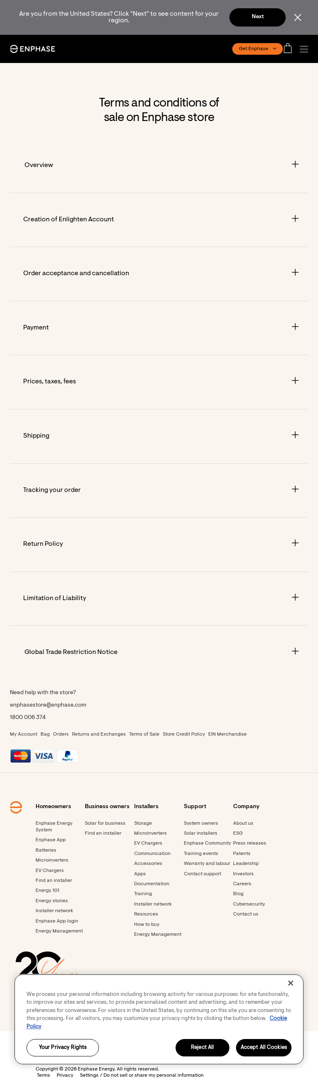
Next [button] (258, 17)
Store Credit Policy (184, 734)
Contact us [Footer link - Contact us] (245, 914)
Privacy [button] (65, 1075)
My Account (23, 734)
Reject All (202, 1048)
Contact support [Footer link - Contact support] (202, 874)
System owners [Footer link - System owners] (201, 823)
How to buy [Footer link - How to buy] (146, 924)
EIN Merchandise (227, 734)
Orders (61, 734)
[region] (159, 1019)
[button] (306, 49)
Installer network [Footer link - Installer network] (54, 910)
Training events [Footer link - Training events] (201, 853)
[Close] (291, 983)
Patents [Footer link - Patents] (242, 853)
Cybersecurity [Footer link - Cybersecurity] (249, 904)
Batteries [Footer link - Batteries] (46, 850)
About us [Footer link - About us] (243, 823)
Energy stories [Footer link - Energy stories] (52, 901)
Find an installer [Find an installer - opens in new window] (103, 833)
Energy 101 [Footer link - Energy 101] (47, 890)
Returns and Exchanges (99, 734)
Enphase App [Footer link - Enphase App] (51, 840)
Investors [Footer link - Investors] (243, 874)
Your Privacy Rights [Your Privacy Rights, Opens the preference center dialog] (63, 1048)
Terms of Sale (144, 734)
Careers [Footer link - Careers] (242, 884)
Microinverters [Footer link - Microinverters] (52, 860)
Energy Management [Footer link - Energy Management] (59, 931)
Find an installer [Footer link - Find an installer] (54, 880)
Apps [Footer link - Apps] (140, 874)
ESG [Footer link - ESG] (238, 833)
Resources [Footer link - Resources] (146, 914)
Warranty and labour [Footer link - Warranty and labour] (207, 863)
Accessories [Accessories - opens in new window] (148, 863)
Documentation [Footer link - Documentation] (151, 884)
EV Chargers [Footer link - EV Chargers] (50, 870)
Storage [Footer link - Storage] (143, 823)
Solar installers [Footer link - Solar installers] (200, 833)
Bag (45, 734)
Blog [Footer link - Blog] (238, 893)
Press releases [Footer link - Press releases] (249, 843)
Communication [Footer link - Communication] (152, 853)
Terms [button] (43, 1075)
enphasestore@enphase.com (48, 705)
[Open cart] (290, 49)
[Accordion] (159, 165)
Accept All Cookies (264, 1048)
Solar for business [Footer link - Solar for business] (105, 823)
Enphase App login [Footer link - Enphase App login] (57, 921)
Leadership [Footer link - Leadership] (246, 863)
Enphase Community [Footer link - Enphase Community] (207, 843)
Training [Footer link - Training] (143, 893)
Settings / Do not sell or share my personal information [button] (142, 1075)
